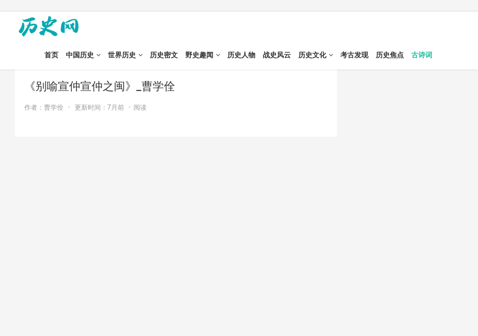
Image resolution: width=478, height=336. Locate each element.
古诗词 (421, 55)
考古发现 (354, 55)
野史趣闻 (199, 55)
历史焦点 (390, 55)
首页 (51, 55)
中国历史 (80, 55)
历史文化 (312, 55)
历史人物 (241, 55)
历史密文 (164, 55)
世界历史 (122, 55)
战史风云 (277, 55)
